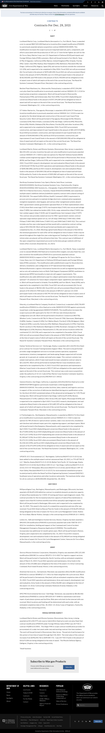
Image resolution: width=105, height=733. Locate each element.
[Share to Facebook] (49, 30)
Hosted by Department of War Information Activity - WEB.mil (52, 731)
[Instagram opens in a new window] (95, 2)
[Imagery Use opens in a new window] (33, 722)
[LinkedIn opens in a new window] (99, 2)
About (85, 6)
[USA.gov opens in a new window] (40, 725)
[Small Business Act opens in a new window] (50, 725)
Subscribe (69, 667)
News (56, 6)
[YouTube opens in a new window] (102, 2)
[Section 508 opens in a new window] (47, 717)
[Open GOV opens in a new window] (46, 722)
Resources (94, 6)
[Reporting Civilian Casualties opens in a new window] (55, 719)
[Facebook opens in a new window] (91, 2)
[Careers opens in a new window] (47, 693)
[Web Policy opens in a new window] (24, 719)
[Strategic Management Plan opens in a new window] (28, 725)
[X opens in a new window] (88, 2)
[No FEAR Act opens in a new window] (24, 722)
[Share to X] (52, 30)
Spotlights (76, 6)
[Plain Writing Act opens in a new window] (33, 719)
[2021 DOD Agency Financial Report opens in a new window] (47, 704)
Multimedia (65, 6)
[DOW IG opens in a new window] (42, 719)
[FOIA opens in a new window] (40, 722)
